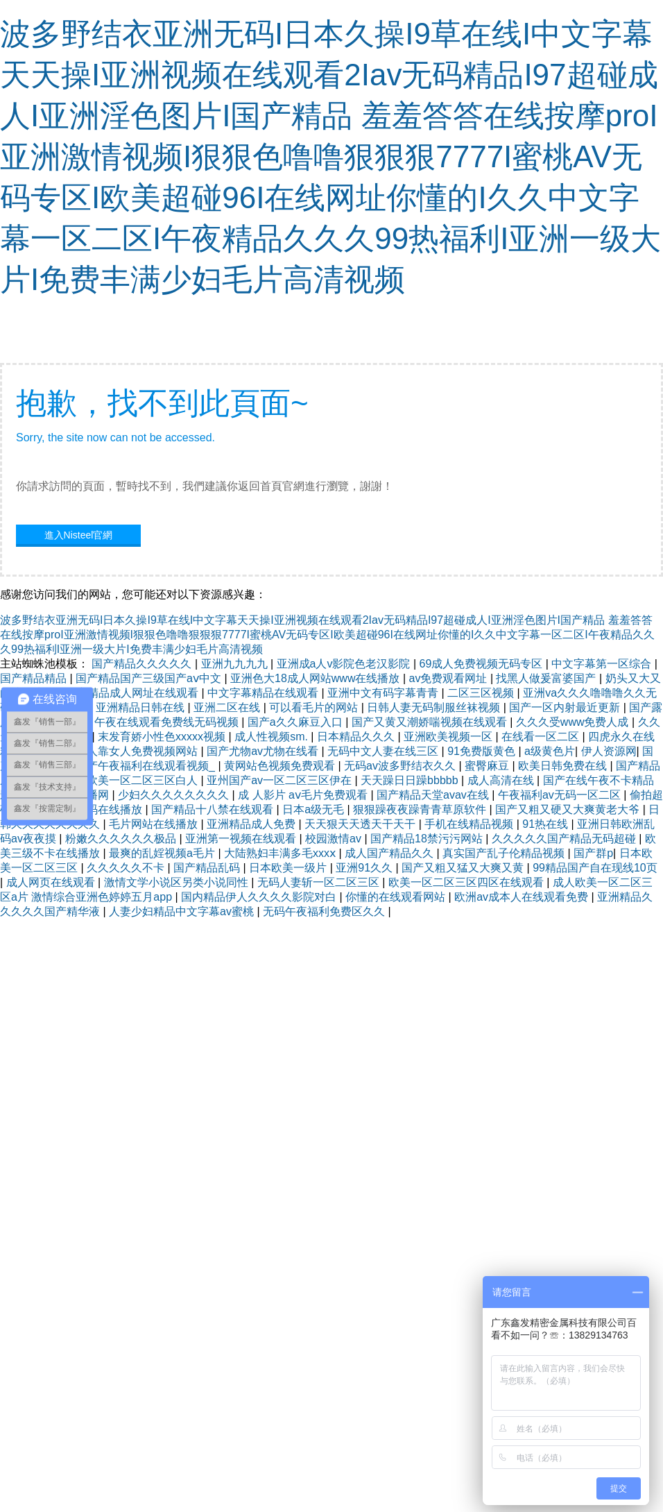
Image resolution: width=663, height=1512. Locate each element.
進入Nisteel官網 (78, 535)
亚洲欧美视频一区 (449, 736)
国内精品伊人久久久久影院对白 (260, 897)
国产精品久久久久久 (143, 664)
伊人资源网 (609, 751)
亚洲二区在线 (228, 707)
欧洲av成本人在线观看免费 (522, 897)
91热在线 (546, 824)
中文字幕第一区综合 (602, 664)
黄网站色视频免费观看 (281, 766)
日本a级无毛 (314, 809)
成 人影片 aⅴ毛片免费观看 (304, 795)
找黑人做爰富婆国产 (547, 678)
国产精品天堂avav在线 (434, 795)
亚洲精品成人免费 (252, 824)
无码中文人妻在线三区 (384, 751)
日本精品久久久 (357, 736)
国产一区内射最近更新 (566, 707)
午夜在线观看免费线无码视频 (167, 722)
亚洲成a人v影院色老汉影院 (345, 664)
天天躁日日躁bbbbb (411, 780)
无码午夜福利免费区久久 (325, 911)
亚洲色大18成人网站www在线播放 (316, 678)
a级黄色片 (549, 751)
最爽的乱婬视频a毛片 (163, 853)
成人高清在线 (502, 780)
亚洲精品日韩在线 (141, 707)
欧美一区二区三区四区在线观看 (467, 882)
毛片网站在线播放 (154, 824)
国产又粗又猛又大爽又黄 (464, 868)
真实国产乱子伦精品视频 (504, 853)
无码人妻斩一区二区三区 (319, 882)
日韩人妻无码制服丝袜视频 (435, 707)
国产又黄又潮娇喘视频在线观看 (431, 722)
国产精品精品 (34, 678)
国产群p (593, 853)
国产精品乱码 (208, 868)
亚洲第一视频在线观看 (242, 838)
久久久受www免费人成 (574, 722)
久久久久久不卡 (127, 868)
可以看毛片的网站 (315, 707)
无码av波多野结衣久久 (401, 766)
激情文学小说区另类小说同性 (177, 882)
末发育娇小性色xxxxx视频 (163, 736)
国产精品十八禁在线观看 (213, 809)
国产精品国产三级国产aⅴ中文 (150, 678)
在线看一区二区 (541, 736)
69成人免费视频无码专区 (483, 664)
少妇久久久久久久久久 (175, 795)
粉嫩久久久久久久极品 (122, 838)
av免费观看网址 (449, 678)
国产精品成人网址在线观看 (133, 693)
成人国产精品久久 (390, 853)
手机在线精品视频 (470, 824)
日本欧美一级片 (289, 868)
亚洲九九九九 (235, 664)
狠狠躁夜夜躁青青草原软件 (421, 809)
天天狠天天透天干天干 (361, 824)
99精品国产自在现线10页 (595, 868)
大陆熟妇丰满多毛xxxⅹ (281, 853)
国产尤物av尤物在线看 (264, 751)
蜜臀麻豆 (488, 766)
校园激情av (334, 838)
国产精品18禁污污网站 (427, 838)
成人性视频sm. (272, 736)
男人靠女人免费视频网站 (138, 751)
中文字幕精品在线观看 (264, 693)
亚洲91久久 (365, 868)
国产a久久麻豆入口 (296, 722)
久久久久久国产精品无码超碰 (565, 838)
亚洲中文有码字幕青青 (384, 693)
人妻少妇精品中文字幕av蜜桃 (183, 911)
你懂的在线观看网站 (396, 897)
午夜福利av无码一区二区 (560, 795)
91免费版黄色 (482, 751)
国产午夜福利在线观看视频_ (147, 766)
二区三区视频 (482, 693)
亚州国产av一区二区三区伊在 (280, 780)
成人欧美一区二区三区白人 (132, 780)
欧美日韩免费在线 (564, 766)
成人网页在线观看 (52, 882)
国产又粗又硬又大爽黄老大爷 (568, 809)
